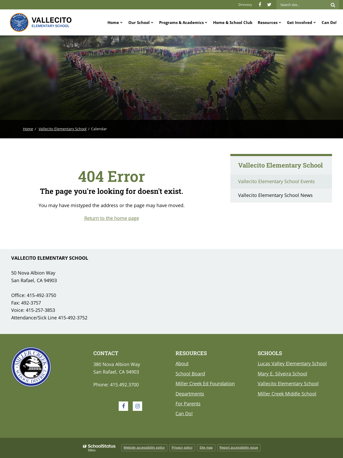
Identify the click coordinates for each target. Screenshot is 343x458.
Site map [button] (206, 447)
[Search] (333, 4)
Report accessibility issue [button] (239, 447)
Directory (245, 4)
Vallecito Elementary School (63, 128)
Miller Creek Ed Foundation (205, 383)
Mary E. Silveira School (282, 373)
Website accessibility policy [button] (144, 447)
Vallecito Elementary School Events (276, 181)
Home (28, 128)
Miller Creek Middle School (287, 394)
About (182, 363)
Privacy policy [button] (182, 447)
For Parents (188, 403)
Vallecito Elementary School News (275, 195)
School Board (190, 373)
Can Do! (184, 413)
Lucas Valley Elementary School (292, 363)
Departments (190, 394)
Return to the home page (111, 218)
